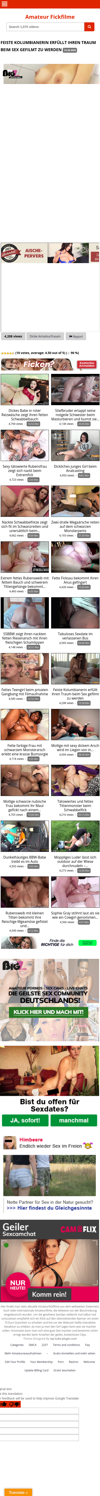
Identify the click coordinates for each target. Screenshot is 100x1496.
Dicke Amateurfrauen (45, 336)
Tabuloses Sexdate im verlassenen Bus (75, 636)
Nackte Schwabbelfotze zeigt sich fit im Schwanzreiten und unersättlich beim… (24, 526)
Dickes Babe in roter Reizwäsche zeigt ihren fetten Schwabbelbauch (24, 414)
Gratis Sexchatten (64, 1370)
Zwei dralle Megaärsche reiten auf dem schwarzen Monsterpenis (75, 526)
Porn (61, 1362)
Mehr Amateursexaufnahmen (23, 1353)
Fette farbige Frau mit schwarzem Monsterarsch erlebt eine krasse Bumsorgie (24, 749)
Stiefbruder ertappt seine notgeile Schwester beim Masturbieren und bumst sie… (75, 414)
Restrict (73, 1362)
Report (76, 336)
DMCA (33, 1345)
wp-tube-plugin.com (63, 1339)
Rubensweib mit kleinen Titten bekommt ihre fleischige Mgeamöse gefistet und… (25, 919)
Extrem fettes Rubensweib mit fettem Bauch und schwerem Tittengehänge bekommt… (25, 582)
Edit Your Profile (15, 1362)
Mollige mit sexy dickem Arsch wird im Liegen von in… (75, 747)
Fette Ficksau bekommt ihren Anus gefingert (75, 580)
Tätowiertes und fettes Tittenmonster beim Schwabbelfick (75, 805)
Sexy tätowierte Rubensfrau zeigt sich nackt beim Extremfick (25, 470)
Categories (16, 1345)
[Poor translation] (14, 1404)
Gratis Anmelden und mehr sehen (74, 1353)
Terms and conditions (66, 1345)
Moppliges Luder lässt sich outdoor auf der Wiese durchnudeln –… (75, 861)
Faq (87, 1345)
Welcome (89, 1362)
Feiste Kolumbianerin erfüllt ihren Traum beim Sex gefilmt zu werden (75, 694)
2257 (45, 1345)
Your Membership (41, 1362)
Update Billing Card (36, 1370)
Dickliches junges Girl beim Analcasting (75, 468)
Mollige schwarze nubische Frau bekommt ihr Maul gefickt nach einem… (24, 805)
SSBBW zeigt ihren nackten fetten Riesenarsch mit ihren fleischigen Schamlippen (24, 638)
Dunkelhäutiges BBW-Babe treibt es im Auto (24, 859)
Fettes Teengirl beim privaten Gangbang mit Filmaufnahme (24, 691)
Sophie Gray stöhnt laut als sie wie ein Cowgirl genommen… (75, 915)
